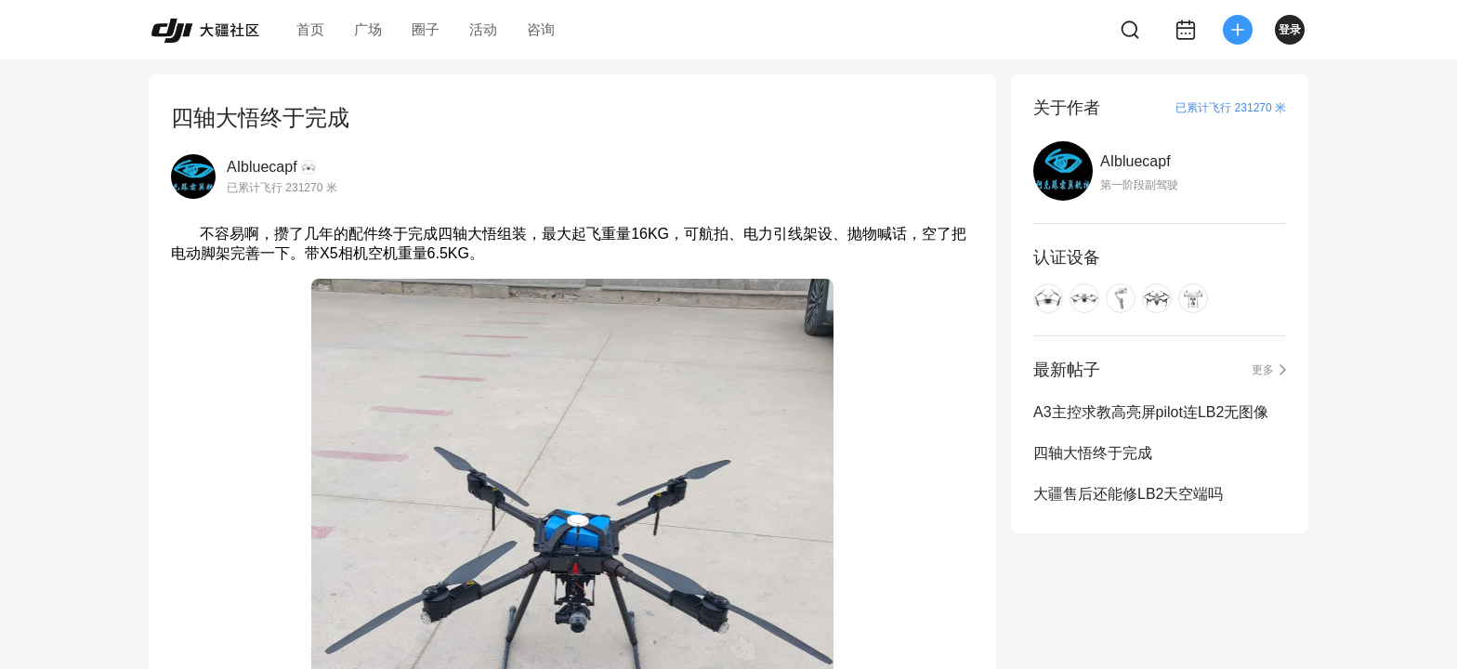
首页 (310, 29)
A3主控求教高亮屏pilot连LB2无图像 (1150, 412)
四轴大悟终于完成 (1092, 453)
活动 (483, 29)
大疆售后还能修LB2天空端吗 (1128, 494)
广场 (368, 29)
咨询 (541, 29)
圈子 (426, 29)
